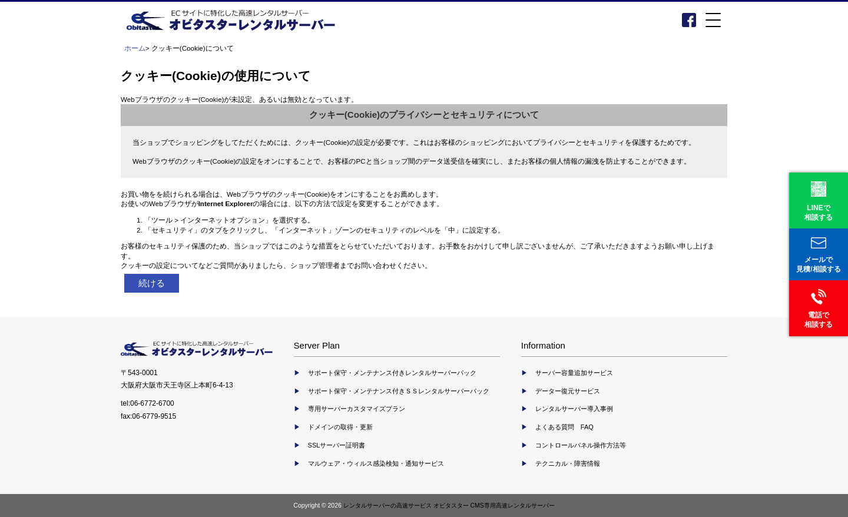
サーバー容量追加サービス (574, 372)
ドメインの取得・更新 (340, 426)
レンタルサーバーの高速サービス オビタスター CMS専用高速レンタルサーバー (449, 505)
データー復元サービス (567, 391)
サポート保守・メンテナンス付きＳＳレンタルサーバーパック (398, 391)
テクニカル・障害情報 (567, 463)
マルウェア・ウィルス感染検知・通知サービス (376, 463)
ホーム (134, 48)
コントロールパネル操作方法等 (580, 445)
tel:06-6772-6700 (147, 403)
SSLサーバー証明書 (337, 445)
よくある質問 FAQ (564, 426)
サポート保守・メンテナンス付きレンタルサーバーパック (392, 372)
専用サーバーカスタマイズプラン (356, 408)
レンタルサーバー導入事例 (574, 408)
